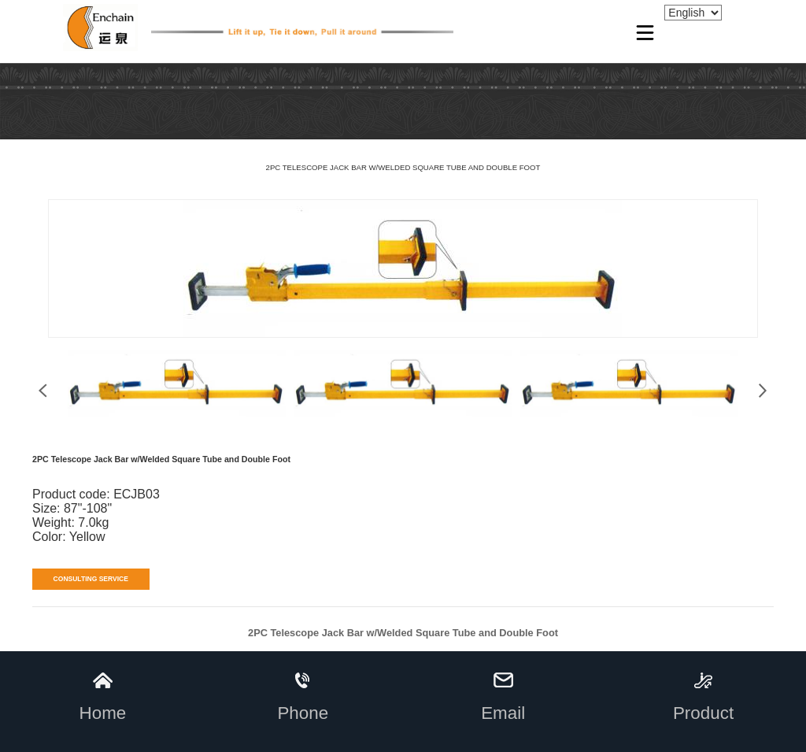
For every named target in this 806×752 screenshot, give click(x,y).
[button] (763, 390)
